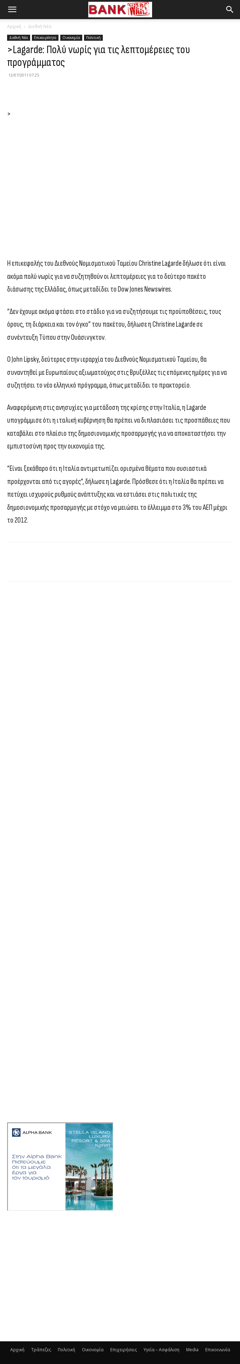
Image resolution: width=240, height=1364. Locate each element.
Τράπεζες (41, 1350)
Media (192, 1350)
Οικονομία (71, 37)
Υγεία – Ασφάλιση (161, 1350)
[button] (12, 9)
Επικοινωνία (217, 1350)
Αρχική (14, 26)
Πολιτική (93, 37)
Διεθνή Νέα (39, 26)
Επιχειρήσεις (123, 1350)
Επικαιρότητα (45, 37)
